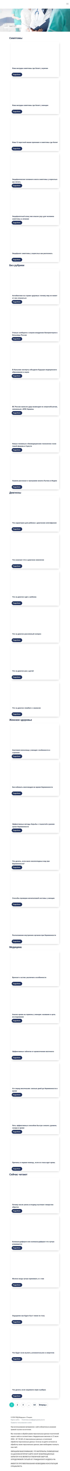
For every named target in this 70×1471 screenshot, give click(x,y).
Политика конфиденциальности (33, 1420)
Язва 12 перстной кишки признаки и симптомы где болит (35, 142)
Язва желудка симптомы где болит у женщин (30, 105)
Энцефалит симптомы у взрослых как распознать (32, 253)
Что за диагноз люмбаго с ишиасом (26, 708)
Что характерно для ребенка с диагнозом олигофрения (34, 523)
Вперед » (43, 1405)
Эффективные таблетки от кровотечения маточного (33, 1051)
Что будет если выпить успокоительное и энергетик (33, 1353)
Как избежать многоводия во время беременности (32, 787)
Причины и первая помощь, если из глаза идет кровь (33, 1162)
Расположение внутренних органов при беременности (34, 935)
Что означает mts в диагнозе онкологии (28, 560)
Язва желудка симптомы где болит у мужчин (30, 68)
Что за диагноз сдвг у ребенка (24, 597)
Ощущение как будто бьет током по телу (28, 1316)
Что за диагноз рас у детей (23, 671)
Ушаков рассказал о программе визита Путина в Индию (34, 481)
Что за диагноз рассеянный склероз (26, 634)
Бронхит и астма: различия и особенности (29, 977)
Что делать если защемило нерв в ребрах (29, 1390)
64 (34, 1405)
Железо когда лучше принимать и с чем (28, 1279)
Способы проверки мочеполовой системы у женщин (33, 898)
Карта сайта (15, 1420)
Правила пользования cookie (21, 1423)
